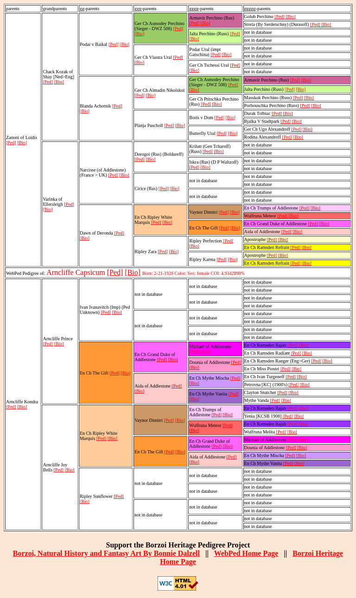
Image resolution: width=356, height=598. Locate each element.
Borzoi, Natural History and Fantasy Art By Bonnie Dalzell (106, 553)
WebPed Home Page (246, 553)
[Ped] (11, 142)
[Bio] (22, 142)
